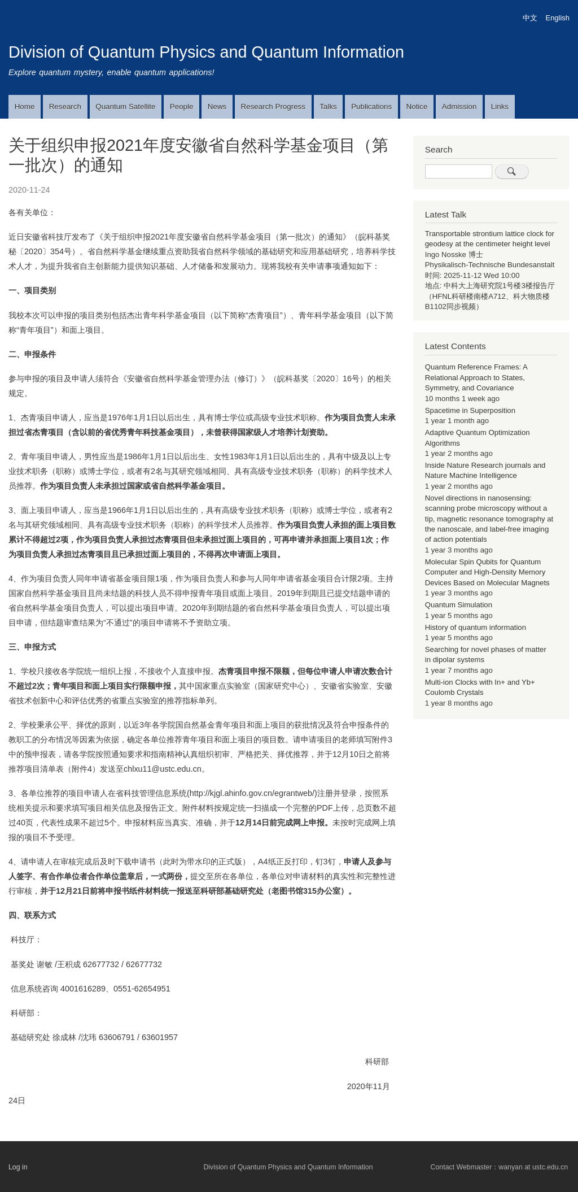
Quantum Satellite (125, 106)
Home (25, 106)
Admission (459, 106)
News (217, 106)
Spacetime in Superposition (470, 410)
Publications (371, 106)
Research (65, 106)
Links (500, 106)
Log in (18, 1167)
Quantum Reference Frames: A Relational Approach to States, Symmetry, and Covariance (476, 377)
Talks (327, 106)
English (558, 18)
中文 (530, 18)
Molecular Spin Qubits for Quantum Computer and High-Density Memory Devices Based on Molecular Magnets (487, 572)
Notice (417, 106)
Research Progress (273, 106)
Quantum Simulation (458, 605)
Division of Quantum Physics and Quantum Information (206, 52)
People (182, 106)
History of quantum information (475, 627)
